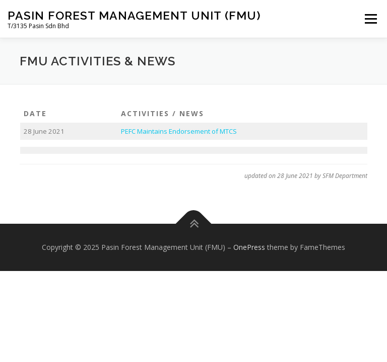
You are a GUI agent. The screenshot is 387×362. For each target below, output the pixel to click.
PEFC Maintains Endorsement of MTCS (179, 131)
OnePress (249, 247)
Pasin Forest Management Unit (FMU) (134, 15)
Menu (370, 18)
